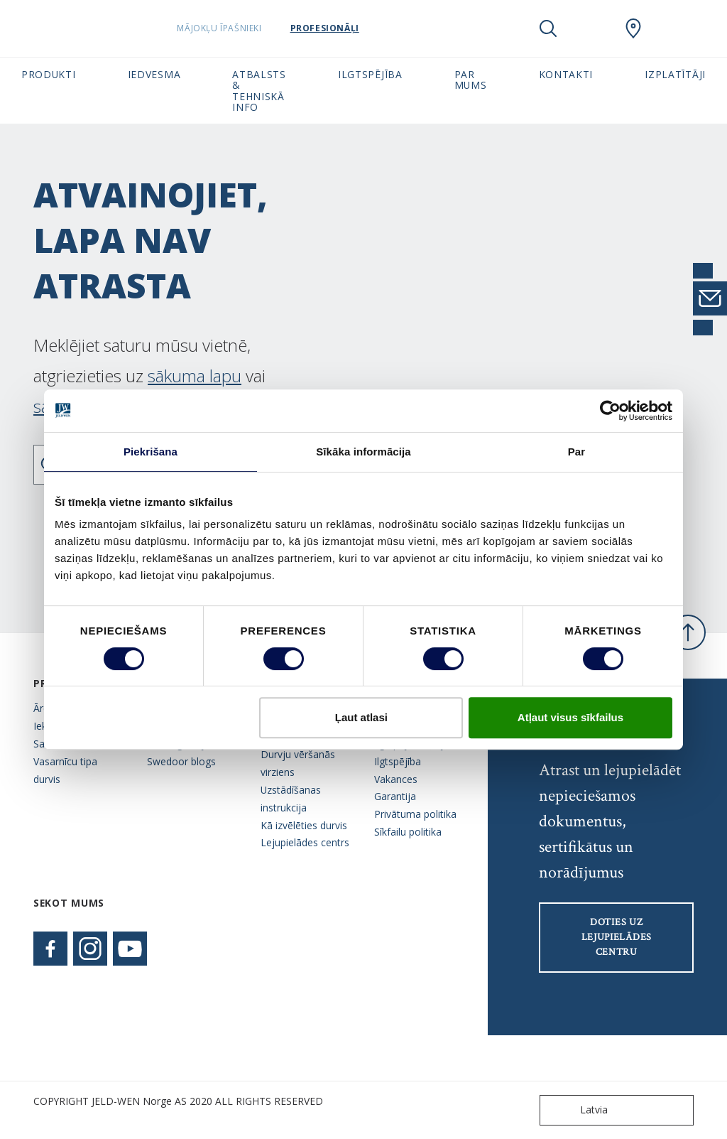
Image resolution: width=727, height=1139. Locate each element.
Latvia (577, 1110)
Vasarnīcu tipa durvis (65, 770)
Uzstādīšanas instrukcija (291, 798)
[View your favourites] (590, 28)
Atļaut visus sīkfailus (570, 717)
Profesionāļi (360, 28)
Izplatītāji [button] (675, 74)
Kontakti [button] (566, 74)
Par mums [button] (470, 80)
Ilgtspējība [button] (370, 74)
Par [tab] (577, 452)
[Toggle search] (548, 28)
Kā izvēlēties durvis (304, 825)
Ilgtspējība (397, 761)
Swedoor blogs (181, 761)
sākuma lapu (194, 375)
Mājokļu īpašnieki (255, 28)
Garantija (395, 796)
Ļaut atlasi (361, 717)
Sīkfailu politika (408, 831)
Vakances (395, 779)
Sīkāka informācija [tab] (363, 452)
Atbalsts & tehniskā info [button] (259, 91)
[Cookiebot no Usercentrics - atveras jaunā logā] (610, 410)
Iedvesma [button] (154, 74)
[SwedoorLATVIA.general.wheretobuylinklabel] (633, 28)
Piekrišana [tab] (150, 452)
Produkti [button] (48, 74)
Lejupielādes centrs (305, 842)
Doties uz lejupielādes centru (616, 937)
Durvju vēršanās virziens (298, 763)
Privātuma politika (415, 814)
